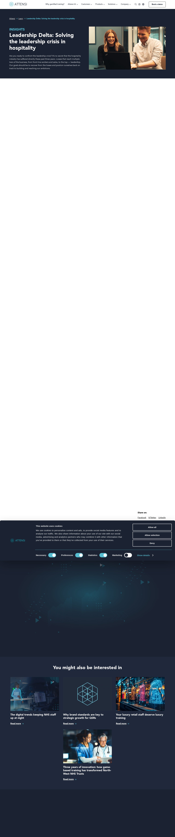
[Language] (143, 4)
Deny (152, 819)
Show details (143, 831)
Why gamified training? (55, 4)
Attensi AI (72, 4)
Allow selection (152, 811)
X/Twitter (152, 518)
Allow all (152, 803)
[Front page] (18, 6)
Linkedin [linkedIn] (162, 518)
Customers (85, 4)
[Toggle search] (136, 4)
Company (125, 4)
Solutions (111, 4)
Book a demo (157, 4)
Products (99, 4)
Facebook (142, 518)
